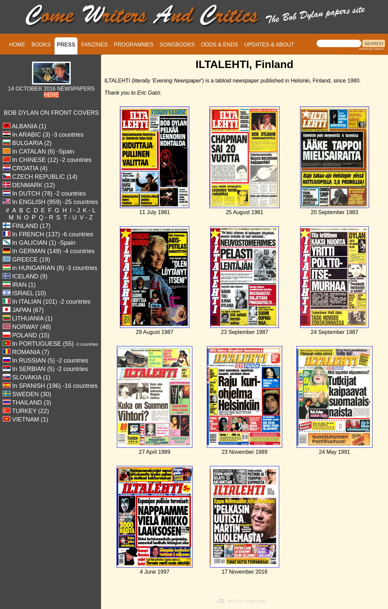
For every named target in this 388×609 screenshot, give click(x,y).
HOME (17, 44)
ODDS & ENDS (219, 44)
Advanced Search (371, 48)
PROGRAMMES (133, 44)
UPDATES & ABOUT (269, 44)
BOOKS (41, 44)
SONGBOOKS (177, 44)
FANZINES (95, 44)
